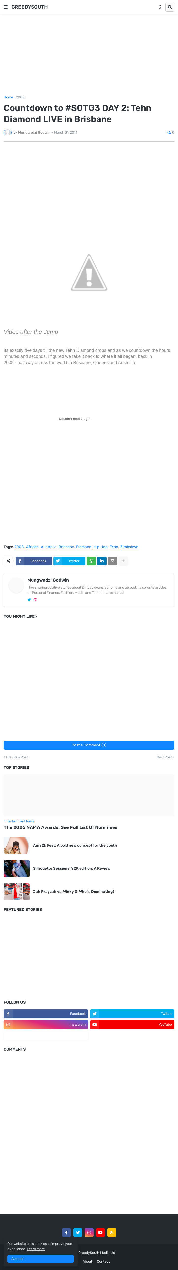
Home (8, 97)
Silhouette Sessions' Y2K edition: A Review (72, 868)
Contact (103, 1261)
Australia (48, 547)
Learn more (36, 1249)
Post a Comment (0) (89, 745)
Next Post (164, 757)
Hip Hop (101, 547)
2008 (20, 97)
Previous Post (17, 757)
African (32, 547)
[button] (5, 7)
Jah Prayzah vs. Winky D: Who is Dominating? (74, 891)
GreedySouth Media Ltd (96, 1253)
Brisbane (66, 547)
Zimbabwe (129, 547)
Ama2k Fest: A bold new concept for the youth (75, 845)
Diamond (83, 547)
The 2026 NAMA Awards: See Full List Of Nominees (60, 827)
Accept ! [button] (17, 1259)
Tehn (114, 547)
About (87, 1261)
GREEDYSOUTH (29, 7)
